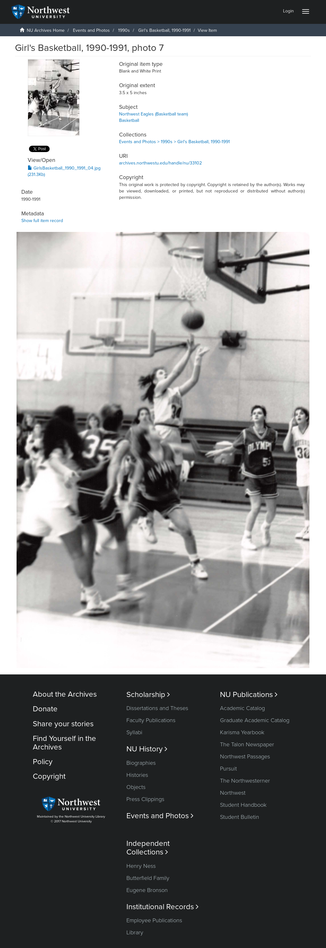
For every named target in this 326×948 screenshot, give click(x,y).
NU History (146, 749)
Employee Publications (154, 920)
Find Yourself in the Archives (64, 742)
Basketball (129, 120)
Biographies (141, 762)
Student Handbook (243, 804)
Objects (135, 787)
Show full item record (42, 220)
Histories (137, 774)
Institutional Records (162, 906)
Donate (45, 709)
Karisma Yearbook (242, 732)
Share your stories (63, 723)
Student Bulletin (239, 816)
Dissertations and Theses (157, 708)
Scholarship (148, 694)
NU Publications (249, 694)
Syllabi (134, 732)
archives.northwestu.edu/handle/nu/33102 (160, 163)
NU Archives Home (46, 30)
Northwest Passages (245, 756)
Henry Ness (141, 865)
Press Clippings (145, 799)
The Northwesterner (245, 780)
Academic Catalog (242, 708)
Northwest (232, 792)
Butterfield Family (147, 878)
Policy (43, 761)
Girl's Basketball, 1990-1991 (164, 30)
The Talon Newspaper (247, 744)
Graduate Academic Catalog (254, 720)
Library (134, 932)
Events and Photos (91, 30)
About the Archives (65, 694)
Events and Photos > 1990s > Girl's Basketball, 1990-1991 (174, 141)
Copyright (49, 776)
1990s (124, 30)
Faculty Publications (150, 720)
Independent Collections (148, 848)
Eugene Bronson (147, 890)
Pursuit (228, 768)
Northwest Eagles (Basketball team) (153, 114)
